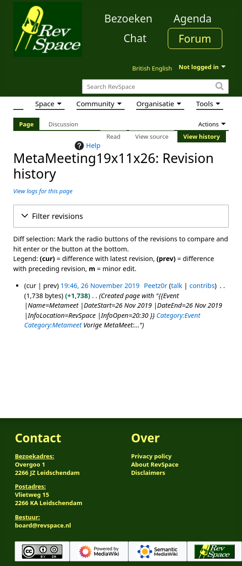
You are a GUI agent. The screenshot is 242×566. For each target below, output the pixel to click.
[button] (121, 216)
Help (86, 145)
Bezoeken (128, 18)
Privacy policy (151, 456)
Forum (195, 38)
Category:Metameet (53, 325)
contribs (201, 285)
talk (176, 285)
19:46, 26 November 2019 (99, 285)
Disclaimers (148, 472)
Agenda (193, 18)
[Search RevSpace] (155, 86)
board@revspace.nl (43, 525)
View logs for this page (42, 191)
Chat (134, 38)
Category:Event (178, 315)
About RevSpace (155, 464)
